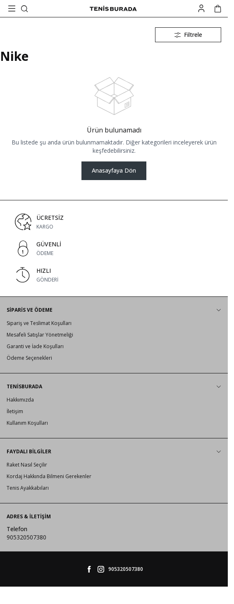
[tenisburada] (101, 569)
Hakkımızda (20, 399)
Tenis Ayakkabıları (28, 487)
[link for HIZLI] (114, 275)
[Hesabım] (201, 8)
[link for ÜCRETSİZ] (114, 222)
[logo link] (113, 9)
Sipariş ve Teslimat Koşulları (39, 323)
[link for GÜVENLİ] (114, 248)
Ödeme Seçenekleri (29, 357)
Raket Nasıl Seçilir (27, 464)
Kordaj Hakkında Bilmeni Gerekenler (49, 476)
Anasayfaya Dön (114, 170)
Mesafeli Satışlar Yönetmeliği (40, 334)
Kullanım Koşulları (27, 422)
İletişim (15, 411)
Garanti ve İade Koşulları (35, 346)
